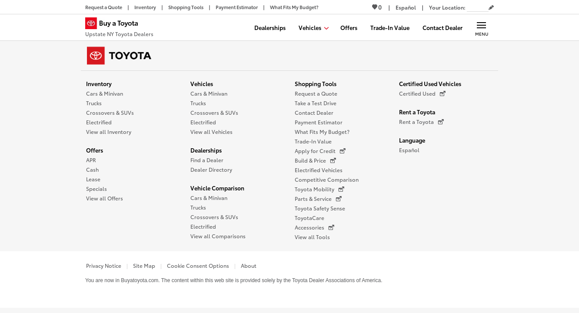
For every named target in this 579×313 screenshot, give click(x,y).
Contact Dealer (314, 112)
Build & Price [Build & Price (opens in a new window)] (315, 160)
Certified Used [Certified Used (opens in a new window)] (422, 93)
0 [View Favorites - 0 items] (377, 7)
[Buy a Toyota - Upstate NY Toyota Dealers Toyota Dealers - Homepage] (119, 28)
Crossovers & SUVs (110, 112)
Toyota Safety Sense (320, 208)
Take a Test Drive (315, 103)
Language (412, 140)
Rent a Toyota (417, 112)
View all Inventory (108, 131)
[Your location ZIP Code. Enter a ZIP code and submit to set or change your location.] (478, 7)
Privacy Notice (103, 265)
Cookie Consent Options (198, 265)
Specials (96, 188)
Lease (93, 179)
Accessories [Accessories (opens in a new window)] (314, 227)
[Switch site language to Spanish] (405, 7)
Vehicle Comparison (217, 188)
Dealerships (206, 150)
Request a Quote (316, 93)
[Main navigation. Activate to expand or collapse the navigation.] (481, 27)
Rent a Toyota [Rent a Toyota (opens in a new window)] (421, 122)
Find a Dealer (206, 159)
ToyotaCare (309, 217)
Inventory (99, 83)
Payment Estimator (319, 122)
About (248, 265)
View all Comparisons (218, 236)
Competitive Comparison (327, 179)
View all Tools (312, 236)
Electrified (99, 122)
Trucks (94, 103)
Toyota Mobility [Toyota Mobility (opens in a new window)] (319, 189)
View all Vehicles (211, 131)
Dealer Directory (211, 169)
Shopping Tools (315, 83)
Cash (92, 169)
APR (91, 159)
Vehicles (201, 83)
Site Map (144, 265)
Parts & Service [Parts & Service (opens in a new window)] (318, 198)
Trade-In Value (313, 141)
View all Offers (104, 198)
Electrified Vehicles (319, 169)
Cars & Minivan (104, 93)
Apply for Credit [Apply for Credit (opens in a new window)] (320, 151)
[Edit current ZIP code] (491, 7)
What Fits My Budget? (322, 131)
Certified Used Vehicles (430, 83)
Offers (94, 150)
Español (409, 149)
